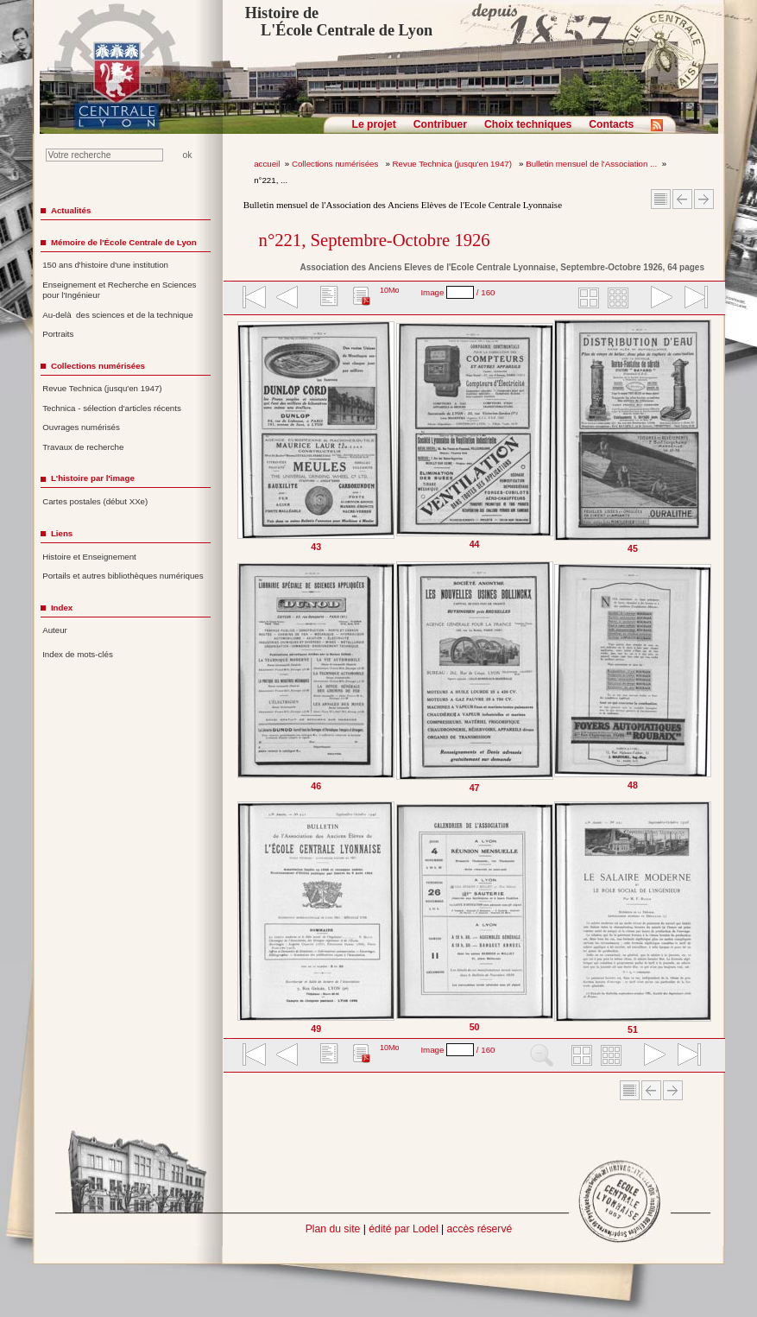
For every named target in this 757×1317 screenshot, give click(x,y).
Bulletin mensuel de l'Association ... (591, 163)
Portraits (57, 334)
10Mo (390, 290)
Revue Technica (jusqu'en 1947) (453, 163)
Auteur (54, 630)
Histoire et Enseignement (89, 556)
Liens (62, 533)
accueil (267, 163)
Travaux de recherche (82, 447)
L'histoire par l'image (93, 478)
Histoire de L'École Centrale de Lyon (338, 21)
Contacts (611, 124)
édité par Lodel (403, 1229)
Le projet (374, 124)
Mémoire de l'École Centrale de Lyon (124, 242)
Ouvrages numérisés (81, 427)
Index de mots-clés (77, 654)
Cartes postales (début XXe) (95, 501)
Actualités (71, 210)
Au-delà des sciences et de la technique (117, 315)
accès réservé (480, 1229)
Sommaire (661, 199)
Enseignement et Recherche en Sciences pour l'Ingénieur (119, 290)
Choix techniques (527, 124)
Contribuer (440, 124)
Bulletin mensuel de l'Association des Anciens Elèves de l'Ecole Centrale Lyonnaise (402, 204)
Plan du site (333, 1229)
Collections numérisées (336, 163)
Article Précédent (682, 199)
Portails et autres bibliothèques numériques (122, 575)
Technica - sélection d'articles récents (111, 408)
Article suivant (704, 199)
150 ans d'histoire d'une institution (105, 264)
